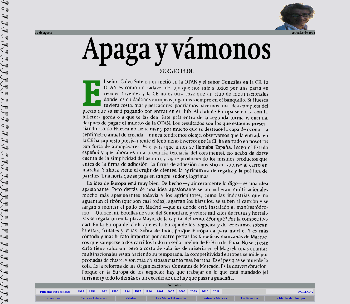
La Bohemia (249, 298)
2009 (193, 291)
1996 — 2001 (154, 291)
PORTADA (305, 291)
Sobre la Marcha (215, 298)
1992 (103, 291)
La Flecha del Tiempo (289, 298)
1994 (126, 291)
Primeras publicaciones (55, 291)
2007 (170, 291)
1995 (138, 291)
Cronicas (53, 298)
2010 (205, 291)
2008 (182, 291)
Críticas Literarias (94, 298)
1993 (115, 291)
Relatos (131, 298)
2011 (216, 291)
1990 (80, 291)
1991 (92, 291)
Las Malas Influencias (171, 298)
